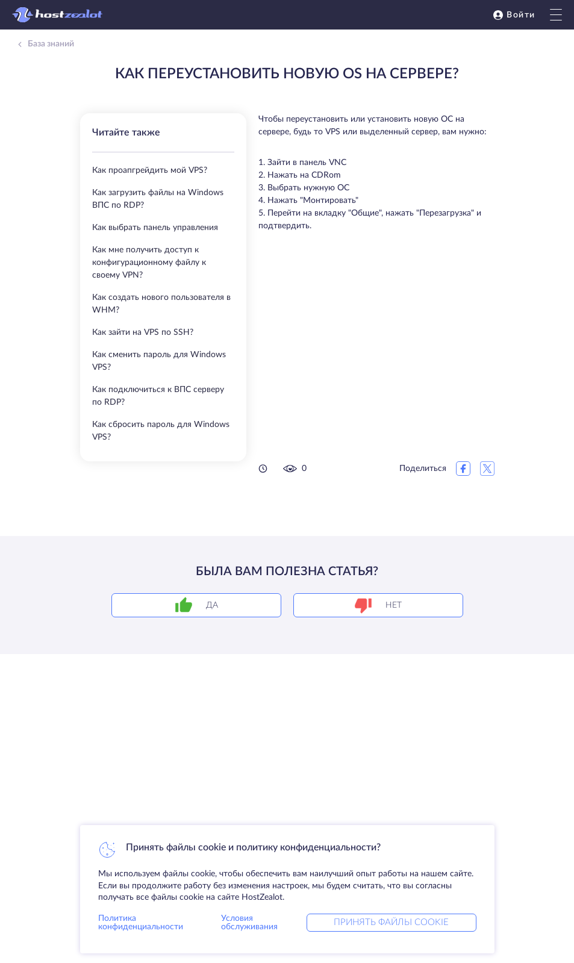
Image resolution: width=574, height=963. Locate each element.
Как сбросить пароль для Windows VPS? (160, 430)
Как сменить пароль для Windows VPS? (159, 361)
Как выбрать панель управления (155, 227)
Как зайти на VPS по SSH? (142, 332)
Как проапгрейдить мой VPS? (149, 170)
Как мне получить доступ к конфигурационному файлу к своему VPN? (149, 262)
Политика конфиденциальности (140, 922)
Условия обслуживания (249, 922)
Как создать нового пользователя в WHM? (161, 303)
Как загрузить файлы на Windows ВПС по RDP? (157, 199)
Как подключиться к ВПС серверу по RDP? (158, 396)
